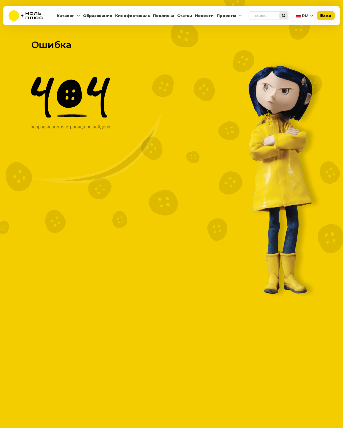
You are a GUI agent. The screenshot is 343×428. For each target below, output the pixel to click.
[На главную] (27, 15)
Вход (325, 15)
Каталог (65, 15)
